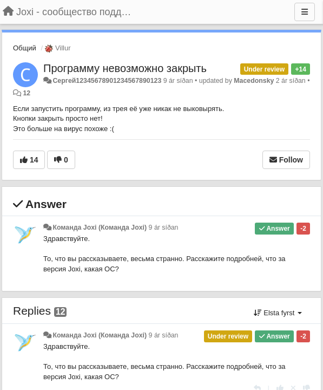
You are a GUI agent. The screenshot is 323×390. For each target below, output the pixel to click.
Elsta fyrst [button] (278, 313)
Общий (24, 48)
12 (26, 93)
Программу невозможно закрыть (125, 68)
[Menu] (304, 12)
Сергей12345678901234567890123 (106, 80)
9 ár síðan (164, 227)
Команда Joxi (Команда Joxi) (99, 227)
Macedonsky (254, 80)
